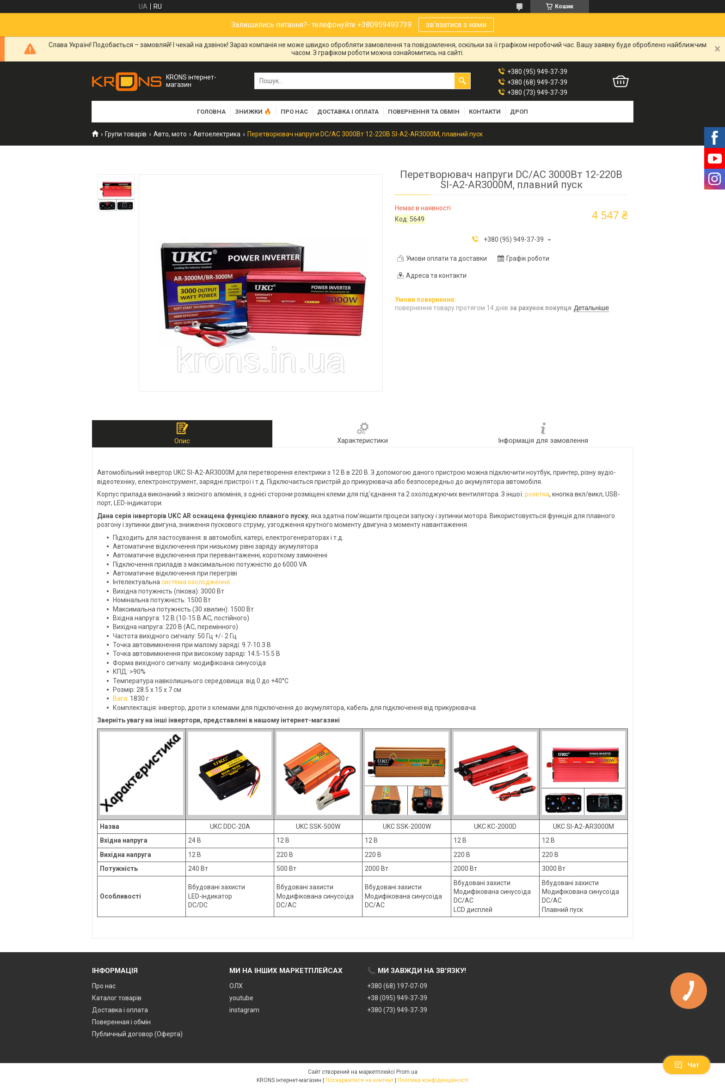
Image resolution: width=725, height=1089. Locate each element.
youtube (241, 998)
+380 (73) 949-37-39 (397, 1010)
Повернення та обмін (424, 111)
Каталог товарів (116, 998)
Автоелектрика (216, 134)
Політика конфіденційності (433, 1080)
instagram (244, 1010)
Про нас (294, 111)
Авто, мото (170, 134)
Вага (120, 698)
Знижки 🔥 (253, 111)
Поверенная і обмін (121, 1022)
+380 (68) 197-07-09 (397, 986)
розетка (537, 494)
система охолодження (195, 582)
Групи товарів (126, 134)
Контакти (485, 111)
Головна (211, 111)
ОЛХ (236, 986)
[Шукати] (462, 81)
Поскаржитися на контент (359, 1080)
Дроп (519, 111)
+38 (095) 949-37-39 (397, 998)
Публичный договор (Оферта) (137, 1034)
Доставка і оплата (348, 111)
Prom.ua (407, 1072)
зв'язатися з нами (456, 24)
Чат (686, 1065)
